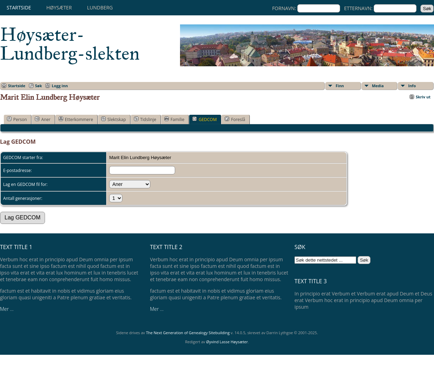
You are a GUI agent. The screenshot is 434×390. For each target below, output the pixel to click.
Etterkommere (76, 119)
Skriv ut (423, 96)
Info (412, 85)
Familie (174, 119)
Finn (340, 85)
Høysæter (59, 7)
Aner (43, 119)
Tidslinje (145, 119)
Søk (38, 85)
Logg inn (60, 85)
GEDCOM (204, 119)
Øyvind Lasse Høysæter (227, 341)
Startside (19, 7)
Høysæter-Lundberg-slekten (70, 44)
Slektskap (113, 119)
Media (378, 85)
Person (17, 119)
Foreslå (235, 119)
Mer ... (7, 309)
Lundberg (100, 7)
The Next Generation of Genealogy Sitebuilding (188, 332)
